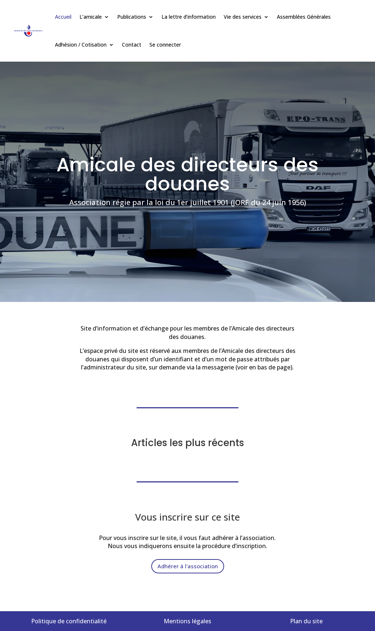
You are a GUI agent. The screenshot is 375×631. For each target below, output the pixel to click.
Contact (131, 44)
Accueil (63, 16)
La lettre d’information (188, 16)
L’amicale (90, 16)
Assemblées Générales (304, 16)
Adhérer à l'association (187, 566)
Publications (131, 16)
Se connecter (165, 44)
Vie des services (242, 16)
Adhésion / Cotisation (81, 44)
